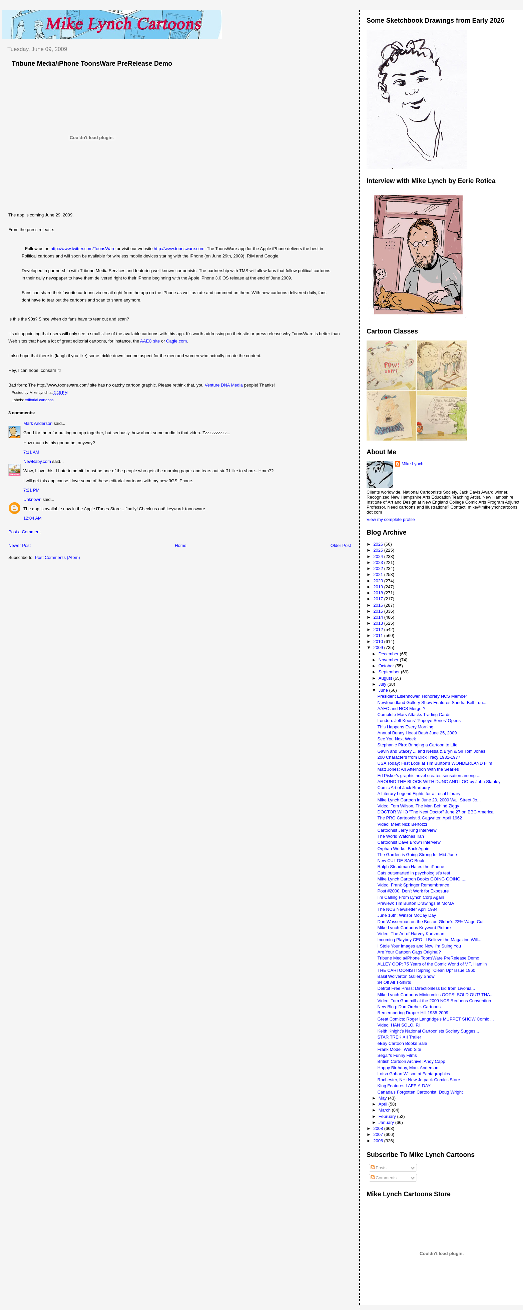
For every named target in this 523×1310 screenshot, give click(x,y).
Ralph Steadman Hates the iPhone (411, 866)
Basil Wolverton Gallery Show (406, 976)
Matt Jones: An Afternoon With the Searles (418, 769)
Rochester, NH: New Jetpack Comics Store (419, 1079)
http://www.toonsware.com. (179, 248)
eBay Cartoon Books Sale (402, 1043)
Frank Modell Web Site (399, 1049)
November (389, 659)
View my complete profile (391, 519)
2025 (378, 550)
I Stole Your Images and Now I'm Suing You (419, 945)
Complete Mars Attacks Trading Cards (414, 714)
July (383, 684)
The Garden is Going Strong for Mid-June (417, 854)
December (389, 653)
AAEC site (150, 341)
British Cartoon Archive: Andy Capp (411, 1061)
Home (180, 545)
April (384, 1104)
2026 (378, 544)
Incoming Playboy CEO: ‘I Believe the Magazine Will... (429, 939)
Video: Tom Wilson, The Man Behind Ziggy (418, 805)
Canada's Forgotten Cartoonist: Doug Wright (420, 1092)
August (386, 678)
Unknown (32, 499)
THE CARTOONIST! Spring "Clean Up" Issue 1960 (426, 970)
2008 (378, 1128)
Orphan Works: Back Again (404, 848)
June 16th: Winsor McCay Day (407, 915)
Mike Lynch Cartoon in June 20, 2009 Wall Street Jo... (429, 799)
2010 (378, 641)
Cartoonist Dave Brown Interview (409, 842)
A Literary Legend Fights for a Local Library (419, 793)
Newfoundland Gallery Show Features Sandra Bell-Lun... (432, 702)
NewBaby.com (37, 461)
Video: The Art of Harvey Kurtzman (411, 933)
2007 (378, 1134)
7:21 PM (31, 490)
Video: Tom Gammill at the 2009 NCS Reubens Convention (434, 1000)
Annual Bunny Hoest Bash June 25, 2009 (417, 732)
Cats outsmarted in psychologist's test (414, 872)
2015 (378, 611)
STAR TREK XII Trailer (399, 1037)
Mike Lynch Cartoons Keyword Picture (414, 927)
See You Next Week (397, 738)
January (387, 1122)
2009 (378, 647)
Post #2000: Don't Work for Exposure (413, 890)
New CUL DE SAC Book (401, 860)
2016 (378, 605)
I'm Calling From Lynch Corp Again (411, 897)
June (384, 690)
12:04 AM (32, 518)
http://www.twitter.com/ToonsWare (83, 248)
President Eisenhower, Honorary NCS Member (422, 696)
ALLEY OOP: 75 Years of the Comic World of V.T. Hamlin (432, 963)
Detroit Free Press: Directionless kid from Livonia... (426, 988)
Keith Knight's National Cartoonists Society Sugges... (428, 1031)
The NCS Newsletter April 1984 (408, 909)
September (390, 671)
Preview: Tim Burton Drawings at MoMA (416, 903)
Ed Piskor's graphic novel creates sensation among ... (429, 775)
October (387, 665)
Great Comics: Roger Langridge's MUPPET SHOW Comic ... (436, 1019)
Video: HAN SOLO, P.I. (400, 1025)
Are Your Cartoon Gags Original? (409, 951)
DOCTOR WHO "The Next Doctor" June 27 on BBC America (436, 811)
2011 (378, 635)
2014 (378, 617)
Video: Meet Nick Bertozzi (402, 824)
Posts (379, 1167)
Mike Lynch (412, 463)
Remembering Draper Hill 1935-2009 (413, 1012)
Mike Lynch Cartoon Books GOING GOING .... (422, 878)
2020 (378, 580)
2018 (378, 592)
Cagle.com (176, 341)
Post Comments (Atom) (57, 557)
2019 (378, 586)
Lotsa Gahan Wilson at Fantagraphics (414, 1073)
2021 (378, 574)
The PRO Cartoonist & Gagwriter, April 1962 (420, 817)
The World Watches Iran (401, 836)
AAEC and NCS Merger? (402, 708)
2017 (378, 598)
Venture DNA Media (224, 385)
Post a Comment (24, 531)
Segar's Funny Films (397, 1055)
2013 (378, 623)
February (388, 1116)
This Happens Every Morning (406, 726)
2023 (378, 562)
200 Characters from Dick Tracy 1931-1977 (419, 757)
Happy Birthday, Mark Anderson (408, 1067)
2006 (378, 1140)
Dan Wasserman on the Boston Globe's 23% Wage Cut (431, 921)
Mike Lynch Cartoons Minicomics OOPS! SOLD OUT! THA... (436, 994)
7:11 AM (31, 452)
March (385, 1110)
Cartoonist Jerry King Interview (407, 830)
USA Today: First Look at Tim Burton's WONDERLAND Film (435, 763)
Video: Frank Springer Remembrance (413, 884)
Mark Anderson (37, 423)
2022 (378, 568)
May (383, 1098)
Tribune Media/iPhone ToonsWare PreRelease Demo (92, 63)
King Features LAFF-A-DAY (404, 1085)
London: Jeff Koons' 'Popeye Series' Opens (419, 720)
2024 (378, 556)
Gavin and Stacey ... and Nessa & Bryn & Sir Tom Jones (431, 751)
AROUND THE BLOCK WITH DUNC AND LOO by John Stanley (439, 781)
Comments (384, 1177)
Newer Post (19, 545)
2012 (378, 629)
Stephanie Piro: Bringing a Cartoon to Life (418, 744)
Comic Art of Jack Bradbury (404, 787)
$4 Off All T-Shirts (394, 982)
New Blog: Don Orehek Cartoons (409, 1006)
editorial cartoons (39, 400)
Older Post (341, 545)
